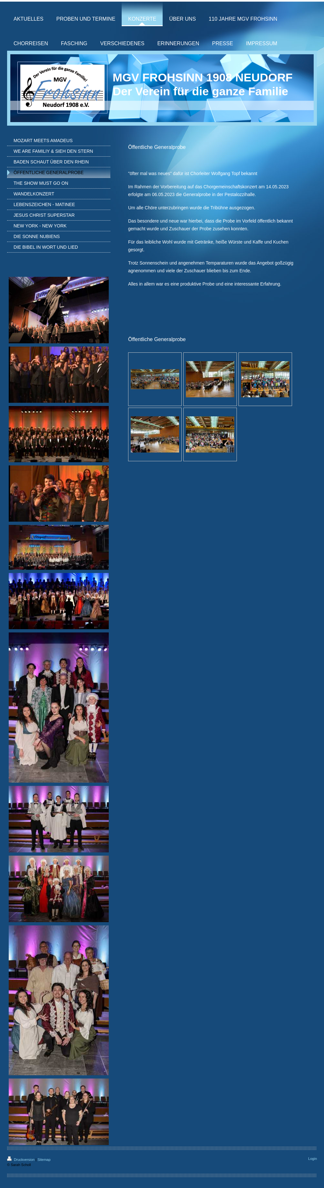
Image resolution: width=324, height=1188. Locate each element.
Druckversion (21, 1160)
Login (312, 1159)
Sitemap (43, 1160)
